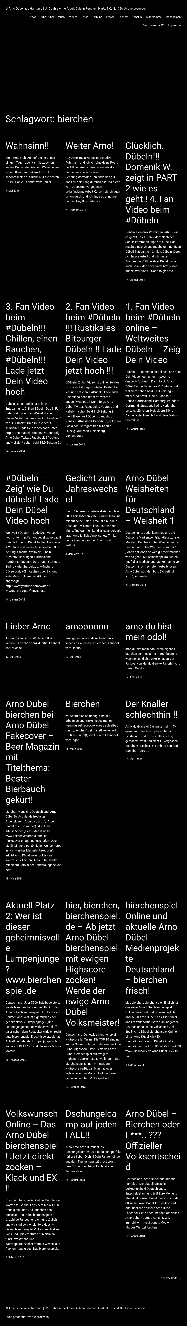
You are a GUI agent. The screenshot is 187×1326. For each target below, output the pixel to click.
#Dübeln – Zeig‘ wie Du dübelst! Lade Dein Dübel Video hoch (32, 499)
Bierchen (82, 704)
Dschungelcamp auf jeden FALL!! (91, 1124)
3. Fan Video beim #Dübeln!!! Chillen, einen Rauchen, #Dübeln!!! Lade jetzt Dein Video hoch (31, 349)
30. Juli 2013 (13, 656)
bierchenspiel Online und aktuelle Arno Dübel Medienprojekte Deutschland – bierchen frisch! (152, 948)
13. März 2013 (134, 759)
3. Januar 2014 (74, 554)
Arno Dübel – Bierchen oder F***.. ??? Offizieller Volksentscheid (153, 1140)
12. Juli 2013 (73, 656)
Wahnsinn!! (27, 146)
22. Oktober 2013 (135, 585)
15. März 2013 (74, 748)
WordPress (41, 1317)
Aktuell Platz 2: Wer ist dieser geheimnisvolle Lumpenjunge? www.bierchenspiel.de (33, 948)
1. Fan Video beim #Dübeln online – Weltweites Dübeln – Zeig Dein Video (152, 333)
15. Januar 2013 (75, 1180)
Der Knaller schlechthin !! (151, 709)
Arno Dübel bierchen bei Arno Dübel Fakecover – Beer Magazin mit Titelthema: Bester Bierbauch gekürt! (32, 752)
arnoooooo (87, 626)
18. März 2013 (14, 878)
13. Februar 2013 (15, 1059)
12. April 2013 (133, 677)
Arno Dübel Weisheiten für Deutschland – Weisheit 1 (150, 499)
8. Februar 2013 (134, 1064)
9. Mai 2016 (12, 190)
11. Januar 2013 (135, 1236)
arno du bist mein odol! (148, 631)
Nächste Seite (171, 1278)
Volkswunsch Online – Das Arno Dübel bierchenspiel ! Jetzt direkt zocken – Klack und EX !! (31, 1151)
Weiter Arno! (89, 146)
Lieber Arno (28, 626)
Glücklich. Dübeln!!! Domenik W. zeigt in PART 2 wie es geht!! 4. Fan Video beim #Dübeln (151, 183)
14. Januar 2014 (135, 279)
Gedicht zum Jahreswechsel (91, 489)
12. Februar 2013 (75, 1086)
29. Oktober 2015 (75, 210)
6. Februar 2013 (14, 1257)
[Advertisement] (93, 70)
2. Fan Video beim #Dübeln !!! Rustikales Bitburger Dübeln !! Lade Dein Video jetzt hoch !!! (93, 338)
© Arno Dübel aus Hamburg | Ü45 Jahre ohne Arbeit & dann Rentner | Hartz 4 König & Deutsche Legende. (75, 8)
